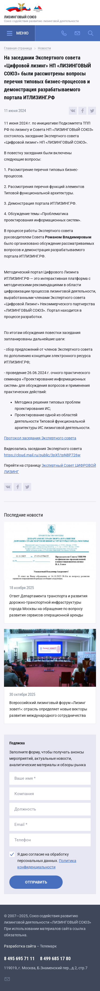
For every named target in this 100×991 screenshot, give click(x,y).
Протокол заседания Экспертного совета (40, 438)
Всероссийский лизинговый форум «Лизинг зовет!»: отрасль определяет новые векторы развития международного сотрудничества (48, 709)
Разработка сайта (20, 946)
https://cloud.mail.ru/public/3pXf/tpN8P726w (42, 455)
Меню (22, 33)
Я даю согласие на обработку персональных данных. (46, 860)
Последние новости (23, 515)
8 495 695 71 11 (19, 958)
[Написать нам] (77, 33)
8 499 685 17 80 (55, 958)
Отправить (36, 882)
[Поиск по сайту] (91, 33)
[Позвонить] (64, 33)
